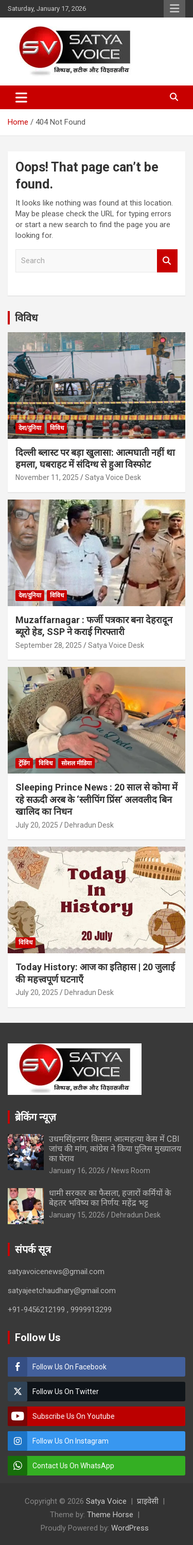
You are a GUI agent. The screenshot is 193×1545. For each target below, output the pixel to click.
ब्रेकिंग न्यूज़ (35, 1117)
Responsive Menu (174, 9)
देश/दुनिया (30, 428)
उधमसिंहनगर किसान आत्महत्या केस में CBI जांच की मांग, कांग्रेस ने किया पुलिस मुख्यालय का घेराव (115, 1148)
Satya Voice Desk (113, 477)
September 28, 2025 (48, 645)
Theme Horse (110, 1514)
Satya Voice (106, 1501)
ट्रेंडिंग (24, 763)
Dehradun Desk (89, 825)
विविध (26, 318)
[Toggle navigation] (21, 97)
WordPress (130, 1528)
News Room (130, 1170)
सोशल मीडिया (76, 763)
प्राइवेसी (148, 1501)
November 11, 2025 (47, 477)
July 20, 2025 (36, 825)
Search (167, 260)
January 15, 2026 (77, 1215)
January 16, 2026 (77, 1170)
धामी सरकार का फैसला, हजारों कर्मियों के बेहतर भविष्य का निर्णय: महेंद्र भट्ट (110, 1198)
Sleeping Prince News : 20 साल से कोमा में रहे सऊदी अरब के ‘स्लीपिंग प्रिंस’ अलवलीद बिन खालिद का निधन (96, 799)
